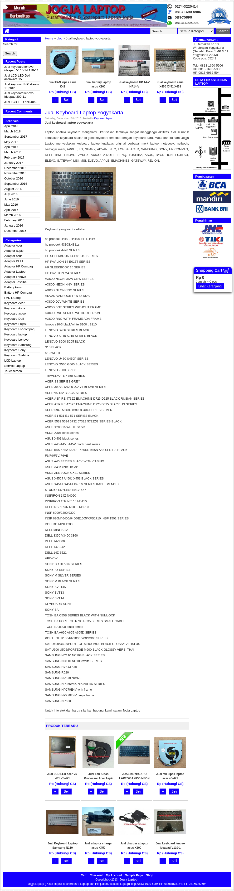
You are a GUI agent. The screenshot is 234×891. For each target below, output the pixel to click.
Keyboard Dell (14, 318)
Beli (66, 100)
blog (60, 38)
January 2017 (13, 163)
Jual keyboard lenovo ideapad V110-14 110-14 (21, 68)
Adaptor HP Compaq (18, 266)
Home (49, 38)
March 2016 (12, 215)
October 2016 (13, 178)
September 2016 (15, 183)
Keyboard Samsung (17, 345)
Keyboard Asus (14, 308)
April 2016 (11, 210)
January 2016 (13, 225)
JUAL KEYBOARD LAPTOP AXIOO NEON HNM (134, 778)
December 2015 (15, 230)
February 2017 (14, 157)
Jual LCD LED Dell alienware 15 (17, 77)
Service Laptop (14, 366)
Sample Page (134, 875)
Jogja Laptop (128, 879)
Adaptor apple (14, 250)
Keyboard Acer (14, 303)
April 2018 (11, 126)
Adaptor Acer (13, 245)
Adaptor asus (13, 256)
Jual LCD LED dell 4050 (20, 102)
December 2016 (15, 168)
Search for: (10, 44)
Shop (149, 875)
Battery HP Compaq (18, 292)
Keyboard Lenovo (16, 339)
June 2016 (11, 199)
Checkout (96, 875)
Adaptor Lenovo (15, 277)
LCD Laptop (12, 360)
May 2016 (11, 204)
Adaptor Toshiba (15, 282)
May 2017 (11, 142)
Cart (84, 875)
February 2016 (14, 220)
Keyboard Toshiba (16, 355)
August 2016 (13, 189)
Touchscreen (13, 371)
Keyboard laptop (15, 334)
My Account (114, 875)
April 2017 (11, 147)
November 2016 (15, 173)
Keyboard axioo (15, 313)
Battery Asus (13, 287)
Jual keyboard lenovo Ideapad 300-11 (19, 94)
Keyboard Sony (14, 350)
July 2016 (11, 194)
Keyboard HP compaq (19, 329)
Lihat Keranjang (210, 286)
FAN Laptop (12, 298)
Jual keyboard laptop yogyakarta (84, 113)
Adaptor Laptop (14, 271)
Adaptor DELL (14, 261)
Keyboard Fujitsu (16, 324)
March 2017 (12, 152)
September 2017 (15, 136)
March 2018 (12, 131)
